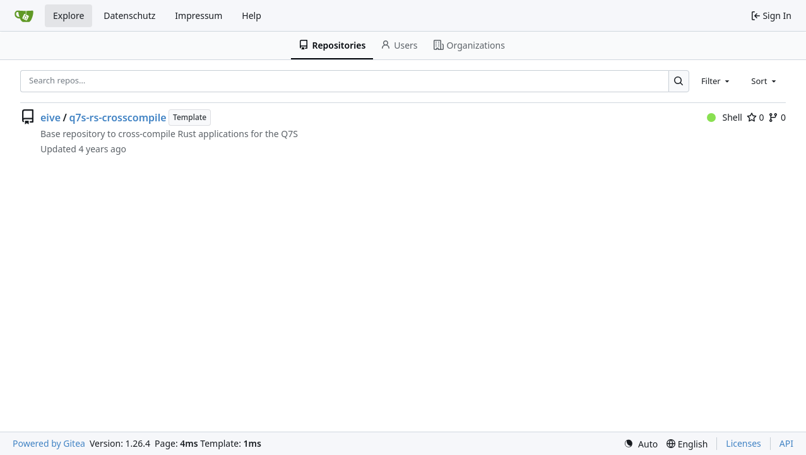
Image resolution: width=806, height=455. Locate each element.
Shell (724, 117)
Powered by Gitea (49, 443)
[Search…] (678, 81)
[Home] (24, 15)
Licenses (743, 443)
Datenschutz (129, 15)
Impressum (198, 15)
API (786, 443)
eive (50, 117)
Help (251, 15)
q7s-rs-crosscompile (117, 117)
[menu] (641, 444)
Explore (68, 15)
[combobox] (716, 81)
